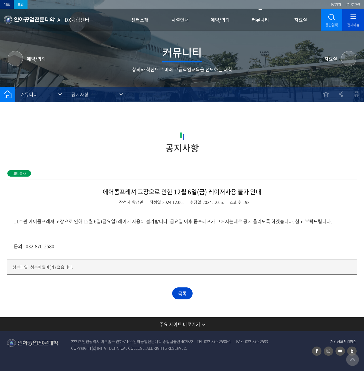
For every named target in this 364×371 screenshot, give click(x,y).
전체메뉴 (353, 24)
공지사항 (80, 94)
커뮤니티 (260, 19)
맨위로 (352, 359)
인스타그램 (328, 351)
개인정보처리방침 (343, 341)
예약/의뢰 (220, 19)
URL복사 (19, 173)
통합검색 (332, 24)
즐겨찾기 (325, 94)
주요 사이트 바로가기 (179, 324)
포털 (21, 4)
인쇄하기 (356, 94)
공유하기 (341, 94)
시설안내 (180, 19)
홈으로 (7, 94)
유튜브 (340, 351)
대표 (7, 4)
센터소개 (140, 19)
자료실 (300, 19)
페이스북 (316, 351)
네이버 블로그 (352, 351)
